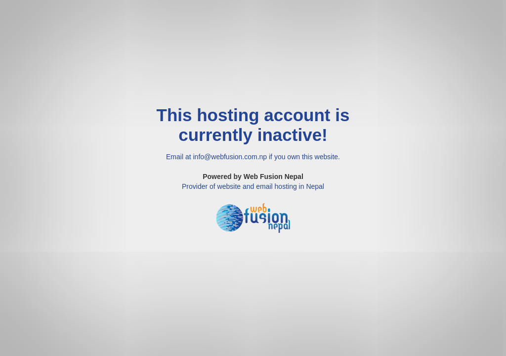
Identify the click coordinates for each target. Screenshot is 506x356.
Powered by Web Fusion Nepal (253, 176)
